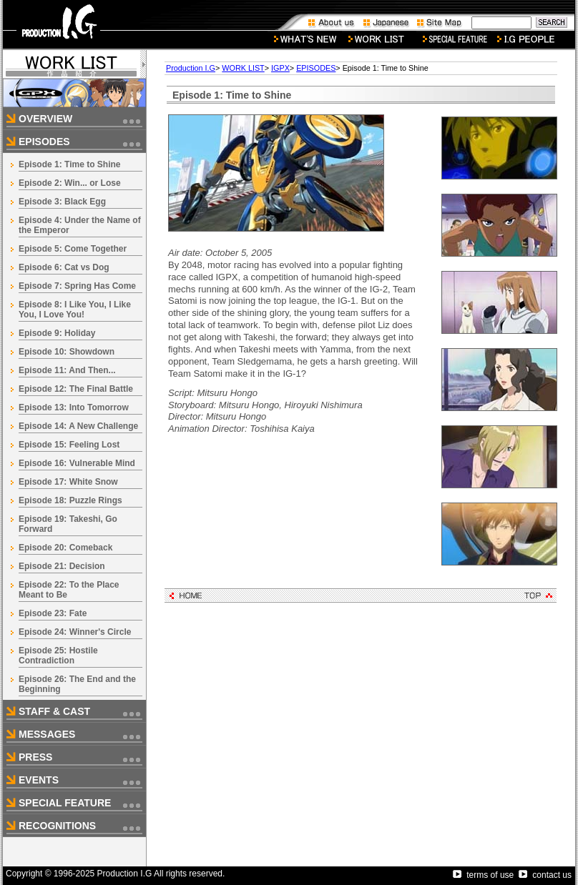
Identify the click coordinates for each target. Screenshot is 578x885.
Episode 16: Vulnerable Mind (77, 463)
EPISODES (315, 68)
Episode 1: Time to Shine (69, 164)
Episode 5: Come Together (73, 249)
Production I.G (190, 68)
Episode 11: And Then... (67, 370)
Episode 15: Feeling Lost (69, 445)
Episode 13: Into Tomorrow (74, 407)
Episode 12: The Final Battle (76, 389)
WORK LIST (243, 68)
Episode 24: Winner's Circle (75, 632)
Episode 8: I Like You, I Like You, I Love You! (75, 310)
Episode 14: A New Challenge (78, 426)
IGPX (280, 68)
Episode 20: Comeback (65, 548)
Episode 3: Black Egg (62, 202)
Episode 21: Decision (62, 566)
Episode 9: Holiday (57, 333)
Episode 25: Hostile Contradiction (58, 656)
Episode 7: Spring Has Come (77, 286)
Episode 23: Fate (53, 613)
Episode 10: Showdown (66, 352)
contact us (545, 875)
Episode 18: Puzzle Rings (70, 500)
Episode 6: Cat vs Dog (64, 267)
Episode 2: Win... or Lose (70, 183)
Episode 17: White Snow (68, 482)
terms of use (483, 875)
